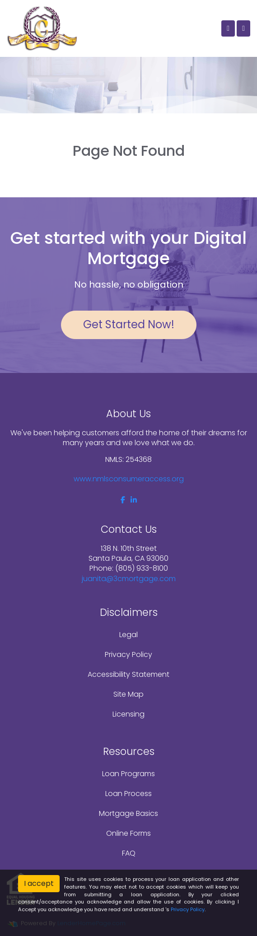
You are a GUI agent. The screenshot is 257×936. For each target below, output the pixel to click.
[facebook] (123, 500)
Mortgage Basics (128, 813)
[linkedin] (134, 500)
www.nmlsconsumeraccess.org (129, 479)
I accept (39, 883)
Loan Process (128, 793)
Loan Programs (128, 773)
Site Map (128, 694)
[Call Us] (228, 28)
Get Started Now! (128, 324)
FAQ (129, 853)
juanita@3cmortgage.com (129, 578)
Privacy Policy (128, 654)
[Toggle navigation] (243, 28)
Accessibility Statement (128, 674)
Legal (128, 634)
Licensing (128, 714)
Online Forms (128, 833)
